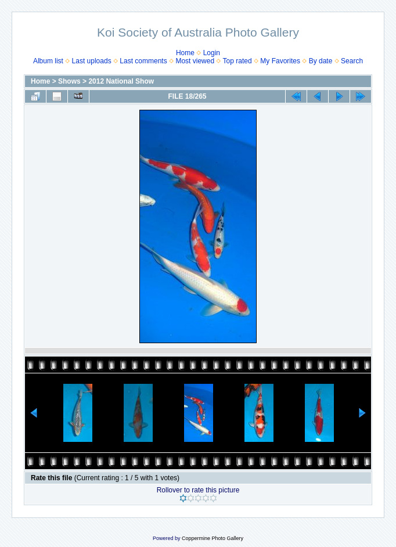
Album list (48, 61)
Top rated (237, 61)
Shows (69, 81)
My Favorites (280, 61)
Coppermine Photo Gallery (212, 538)
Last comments (143, 61)
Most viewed (194, 61)
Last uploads (91, 61)
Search (352, 61)
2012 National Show (121, 81)
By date (321, 61)
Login (211, 53)
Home (185, 53)
